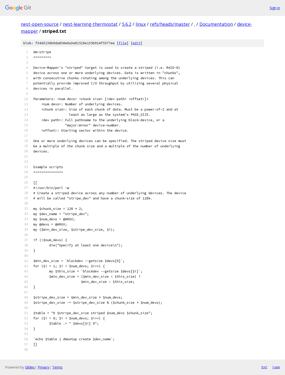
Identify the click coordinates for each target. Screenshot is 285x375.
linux (141, 24)
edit (137, 43)
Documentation (216, 24)
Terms (57, 367)
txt (264, 367)
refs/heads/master (170, 24)
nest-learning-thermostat (90, 24)
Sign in (275, 7)
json (276, 367)
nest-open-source (40, 24)
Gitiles (30, 367)
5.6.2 (126, 24)
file (123, 43)
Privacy (43, 367)
